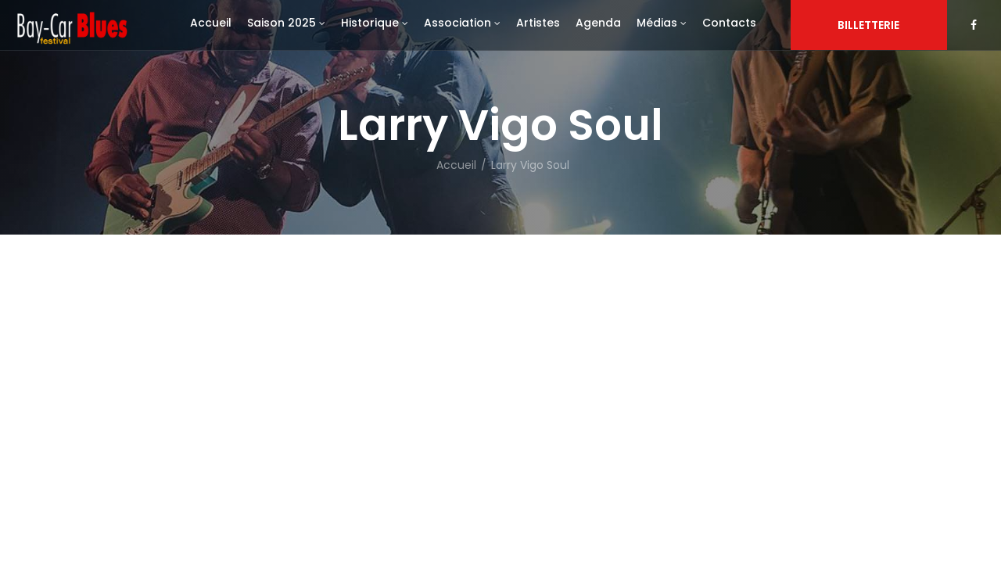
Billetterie (868, 25)
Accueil (456, 165)
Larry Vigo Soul (530, 165)
